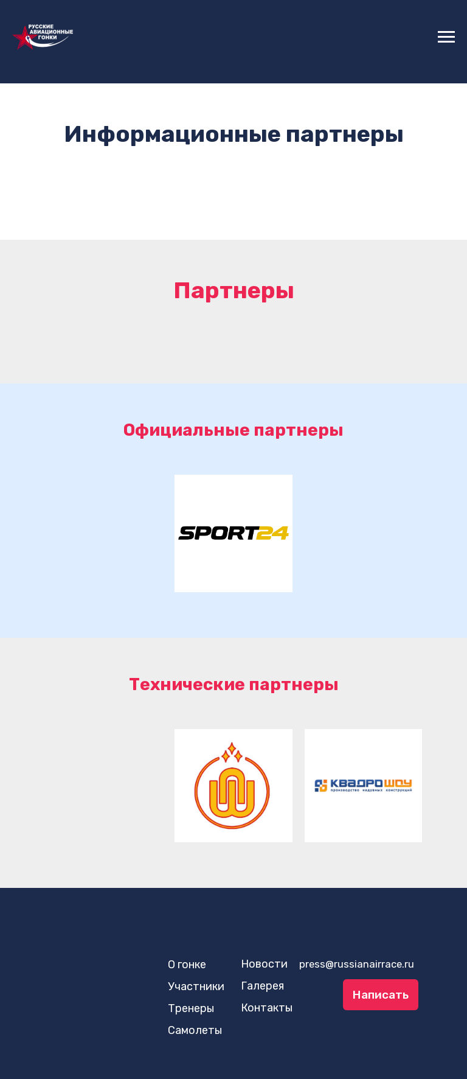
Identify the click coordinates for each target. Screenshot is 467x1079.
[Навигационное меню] (446, 37)
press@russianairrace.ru (356, 964)
